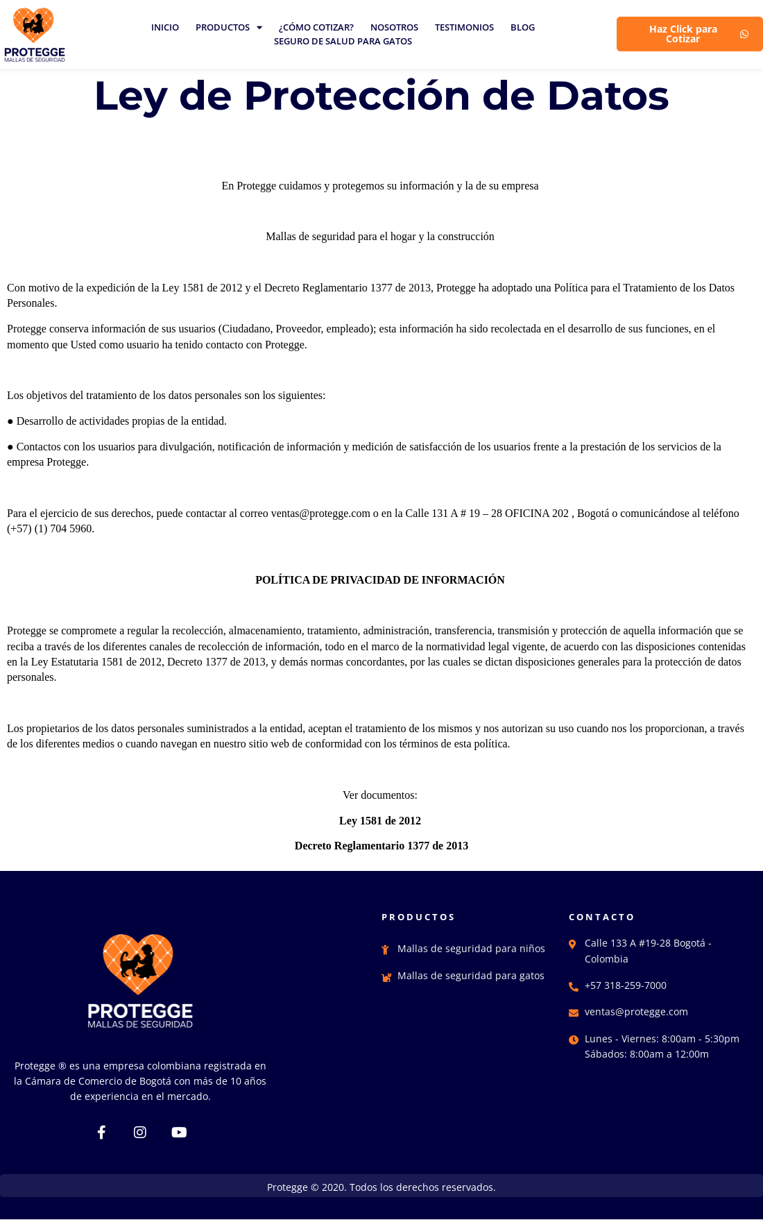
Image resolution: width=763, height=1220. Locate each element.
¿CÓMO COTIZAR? (316, 27)
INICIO (165, 27)
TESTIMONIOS (464, 27)
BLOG (523, 27)
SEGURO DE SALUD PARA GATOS (343, 41)
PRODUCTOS (229, 27)
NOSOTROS (394, 27)
